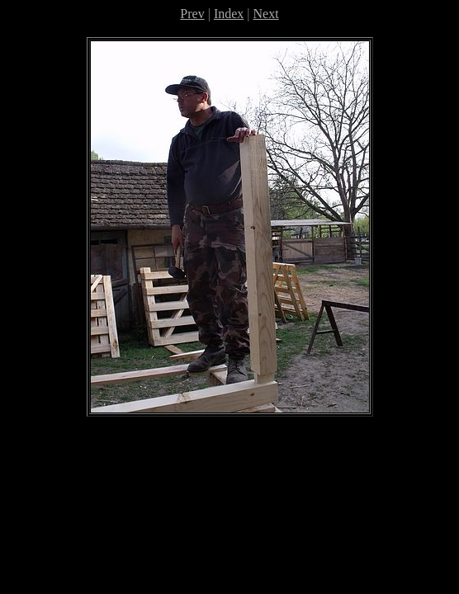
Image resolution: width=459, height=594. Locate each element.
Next (266, 14)
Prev (192, 14)
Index (229, 14)
